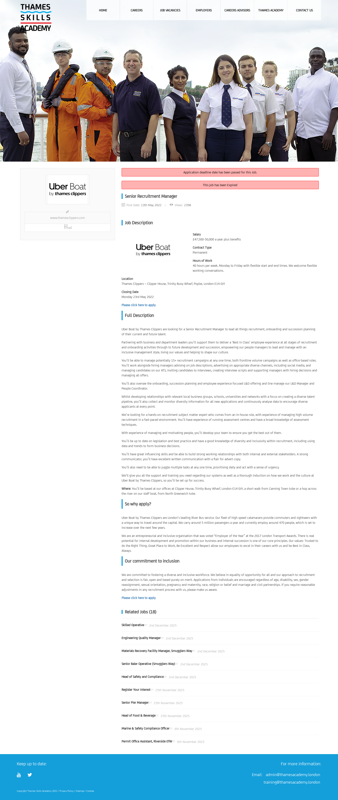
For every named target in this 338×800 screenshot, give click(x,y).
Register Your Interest (136, 689)
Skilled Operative (133, 625)
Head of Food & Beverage (138, 715)
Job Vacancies (170, 10)
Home (103, 10)
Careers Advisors (237, 10)
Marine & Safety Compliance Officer (145, 728)
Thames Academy (270, 10)
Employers (204, 10)
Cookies (90, 790)
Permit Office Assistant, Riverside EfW (147, 741)
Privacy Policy (66, 790)
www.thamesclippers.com (67, 218)
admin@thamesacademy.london (293, 774)
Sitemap (80, 790)
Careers (136, 10)
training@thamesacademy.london (292, 782)
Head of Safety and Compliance (143, 676)
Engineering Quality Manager (141, 638)
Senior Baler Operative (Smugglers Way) (148, 664)
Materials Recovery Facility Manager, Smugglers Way (157, 651)
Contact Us (304, 10)
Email (68, 226)
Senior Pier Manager (135, 702)
